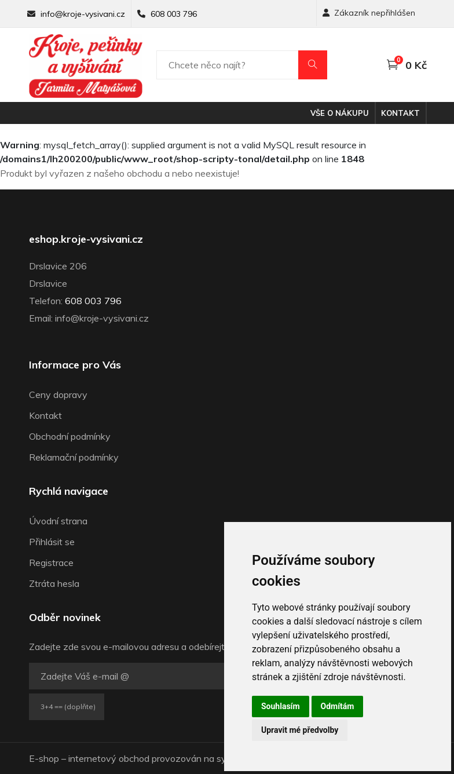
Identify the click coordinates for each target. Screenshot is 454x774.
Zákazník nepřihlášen (369, 13)
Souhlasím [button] (280, 706)
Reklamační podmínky (74, 457)
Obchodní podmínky (70, 436)
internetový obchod (108, 758)
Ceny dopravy (58, 394)
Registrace (51, 562)
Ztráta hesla (54, 583)
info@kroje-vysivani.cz (83, 14)
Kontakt (400, 113)
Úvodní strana (58, 521)
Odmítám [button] (337, 706)
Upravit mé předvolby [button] (299, 730)
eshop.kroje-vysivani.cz (86, 239)
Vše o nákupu (339, 113)
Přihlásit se (52, 541)
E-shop (44, 758)
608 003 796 (174, 14)
